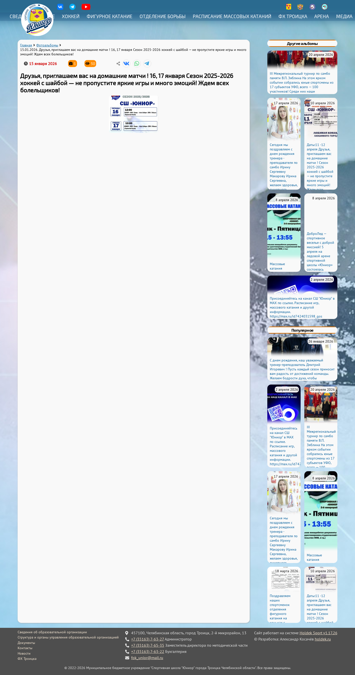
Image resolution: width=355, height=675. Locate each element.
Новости (24, 653)
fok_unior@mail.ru (147, 658)
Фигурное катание (109, 16)
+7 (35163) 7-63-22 (147, 651)
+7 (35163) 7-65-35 (147, 645)
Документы (26, 642)
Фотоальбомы (47, 45)
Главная (26, 45)
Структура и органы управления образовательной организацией (68, 637)
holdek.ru (323, 639)
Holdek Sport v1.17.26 (318, 632)
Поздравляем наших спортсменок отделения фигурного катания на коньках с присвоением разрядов (280, 614)
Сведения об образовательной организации (52, 632)
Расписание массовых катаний (232, 16)
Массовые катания (277, 266)
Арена (321, 16)
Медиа (344, 16)
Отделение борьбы (163, 16)
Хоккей (70, 16)
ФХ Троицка (292, 16)
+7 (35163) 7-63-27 (147, 639)
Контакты (25, 648)
